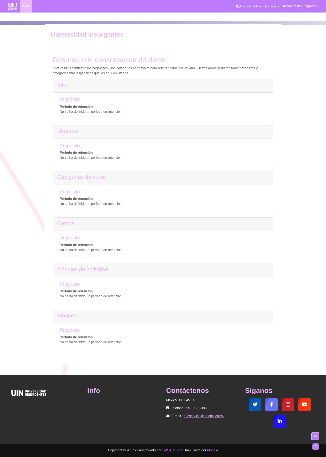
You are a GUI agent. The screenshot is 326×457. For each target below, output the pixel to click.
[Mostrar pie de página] (315, 446)
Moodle (212, 450)
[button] (257, 6)
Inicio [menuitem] (26, 6)
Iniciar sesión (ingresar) (300, 6)
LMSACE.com (172, 450)
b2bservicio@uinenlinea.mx (204, 416)
